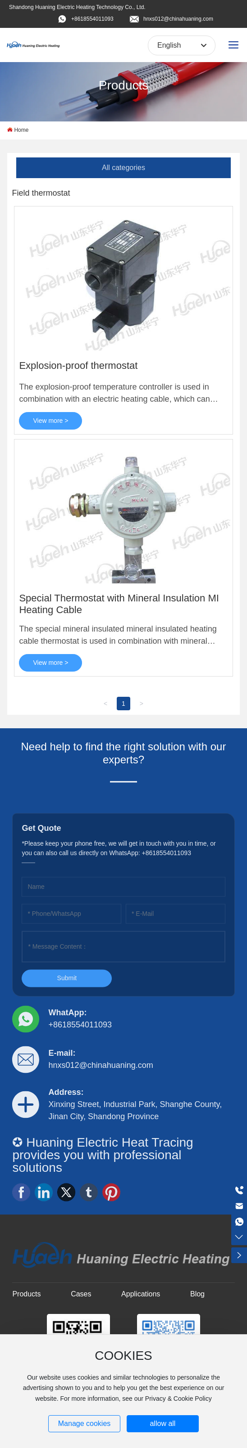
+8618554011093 (92, 19)
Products (124, 85)
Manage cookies (84, 1423)
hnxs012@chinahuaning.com (178, 19)
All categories (123, 167)
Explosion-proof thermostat (78, 365)
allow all (162, 1423)
